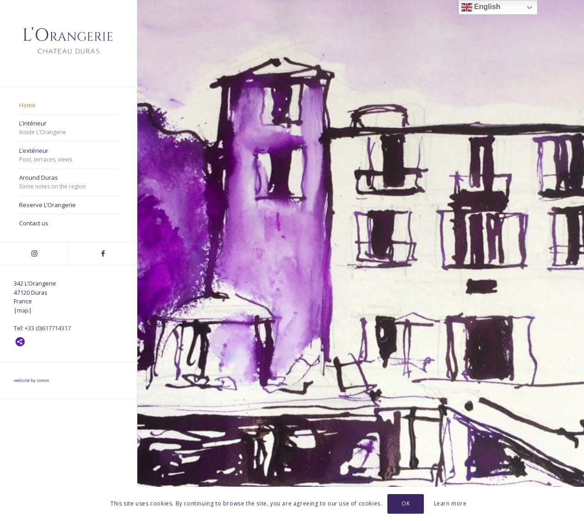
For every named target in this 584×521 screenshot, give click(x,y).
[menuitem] (68, 105)
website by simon (31, 380)
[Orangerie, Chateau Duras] (68, 43)
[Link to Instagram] (34, 253)
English (481, 7)
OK (406, 503)
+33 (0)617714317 (48, 328)
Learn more (450, 503)
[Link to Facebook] (102, 253)
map (23, 310)
